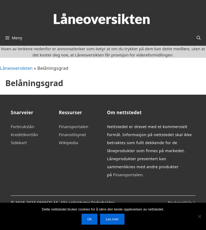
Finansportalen (74, 126)
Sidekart (19, 142)
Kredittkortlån (24, 134)
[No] (199, 216)
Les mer (112, 219)
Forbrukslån (22, 126)
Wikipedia (68, 142)
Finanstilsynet (72, 134)
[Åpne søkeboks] (198, 38)
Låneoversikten (16, 68)
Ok (89, 219)
